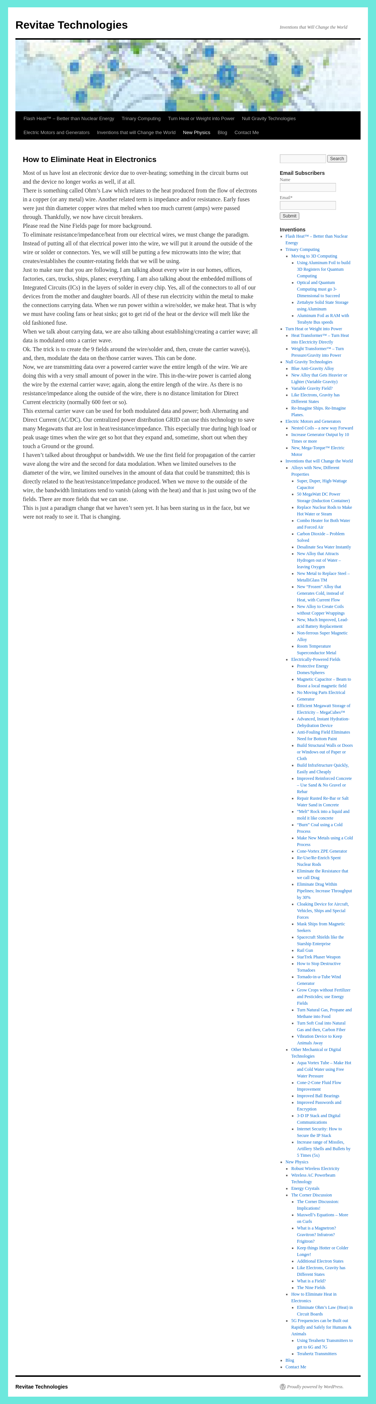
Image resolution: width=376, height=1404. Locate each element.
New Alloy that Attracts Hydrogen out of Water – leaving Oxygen (319, 560)
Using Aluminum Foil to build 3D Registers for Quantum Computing (323, 269)
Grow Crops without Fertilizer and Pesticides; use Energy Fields (324, 996)
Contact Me (247, 132)
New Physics (196, 132)
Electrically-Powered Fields (315, 659)
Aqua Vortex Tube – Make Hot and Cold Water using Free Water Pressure (324, 1069)
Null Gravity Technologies (269, 118)
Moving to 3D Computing (314, 256)
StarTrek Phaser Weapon (318, 957)
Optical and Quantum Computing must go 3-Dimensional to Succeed (318, 289)
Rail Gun (305, 950)
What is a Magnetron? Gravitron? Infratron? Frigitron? (316, 1234)
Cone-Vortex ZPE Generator (322, 851)
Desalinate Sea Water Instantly (324, 547)
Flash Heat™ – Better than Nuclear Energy (69, 118)
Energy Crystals (305, 1188)
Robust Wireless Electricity (315, 1168)
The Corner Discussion (311, 1195)
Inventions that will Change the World (136, 132)
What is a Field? (311, 1281)
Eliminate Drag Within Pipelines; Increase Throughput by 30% (324, 891)
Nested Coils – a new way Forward (322, 428)
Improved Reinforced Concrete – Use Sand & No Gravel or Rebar (324, 785)
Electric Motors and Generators (57, 132)
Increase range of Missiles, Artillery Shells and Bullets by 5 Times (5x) (324, 1149)
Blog (222, 132)
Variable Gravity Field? (312, 388)
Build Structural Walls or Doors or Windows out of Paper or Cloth (325, 752)
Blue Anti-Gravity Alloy (312, 368)
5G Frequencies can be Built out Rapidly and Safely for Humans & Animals (321, 1327)
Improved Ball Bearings (318, 1095)
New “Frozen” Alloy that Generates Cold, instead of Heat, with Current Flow (320, 593)
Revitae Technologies (71, 25)
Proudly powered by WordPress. (315, 1386)
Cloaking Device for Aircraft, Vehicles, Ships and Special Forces (323, 910)
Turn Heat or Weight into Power (201, 118)
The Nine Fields (311, 1287)
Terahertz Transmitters (317, 1353)
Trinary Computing (141, 118)
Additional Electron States (320, 1261)
